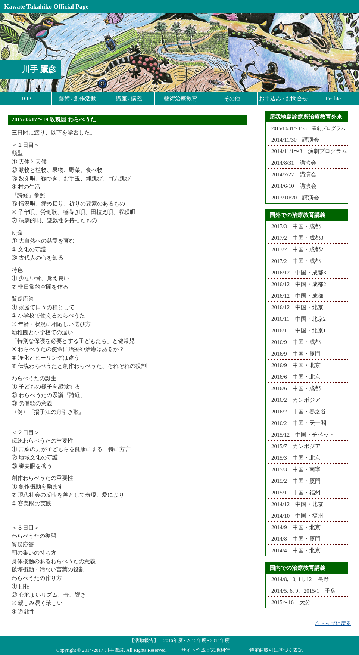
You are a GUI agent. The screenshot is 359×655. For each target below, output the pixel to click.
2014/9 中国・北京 (293, 527)
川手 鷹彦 (39, 69)
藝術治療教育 (180, 99)
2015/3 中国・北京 (293, 458)
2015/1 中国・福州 (293, 493)
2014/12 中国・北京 (294, 504)
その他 (232, 99)
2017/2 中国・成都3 (294, 238)
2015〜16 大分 (288, 602)
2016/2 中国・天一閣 (296, 423)
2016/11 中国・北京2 (296, 319)
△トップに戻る (333, 623)
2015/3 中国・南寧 (293, 469)
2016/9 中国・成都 (293, 342)
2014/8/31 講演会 (291, 163)
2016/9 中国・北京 (293, 365)
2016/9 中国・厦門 (293, 354)
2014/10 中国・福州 (294, 516)
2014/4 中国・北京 (293, 550)
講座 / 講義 (129, 99)
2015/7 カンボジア (293, 446)
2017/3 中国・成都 (293, 226)
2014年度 (220, 640)
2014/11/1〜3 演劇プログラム (306, 151)
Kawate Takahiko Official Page (46, 6)
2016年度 (173, 640)
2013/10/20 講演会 (292, 198)
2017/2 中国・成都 (293, 261)
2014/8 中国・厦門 (293, 539)
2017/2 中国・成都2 (294, 249)
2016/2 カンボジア (293, 400)
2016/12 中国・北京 (294, 307)
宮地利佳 (220, 650)
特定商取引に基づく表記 (276, 650)
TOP (26, 99)
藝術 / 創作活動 (78, 99)
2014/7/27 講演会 (291, 174)
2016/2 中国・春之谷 (296, 412)
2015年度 (196, 640)
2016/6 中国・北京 (293, 377)
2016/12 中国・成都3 (296, 273)
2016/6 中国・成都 (293, 388)
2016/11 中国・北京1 (296, 330)
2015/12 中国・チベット (300, 435)
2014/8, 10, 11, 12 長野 (297, 579)
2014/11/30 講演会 (292, 140)
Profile (333, 99)
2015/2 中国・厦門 (293, 481)
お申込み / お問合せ (283, 99)
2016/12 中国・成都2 (296, 284)
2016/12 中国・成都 (294, 296)
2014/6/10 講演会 (291, 186)
